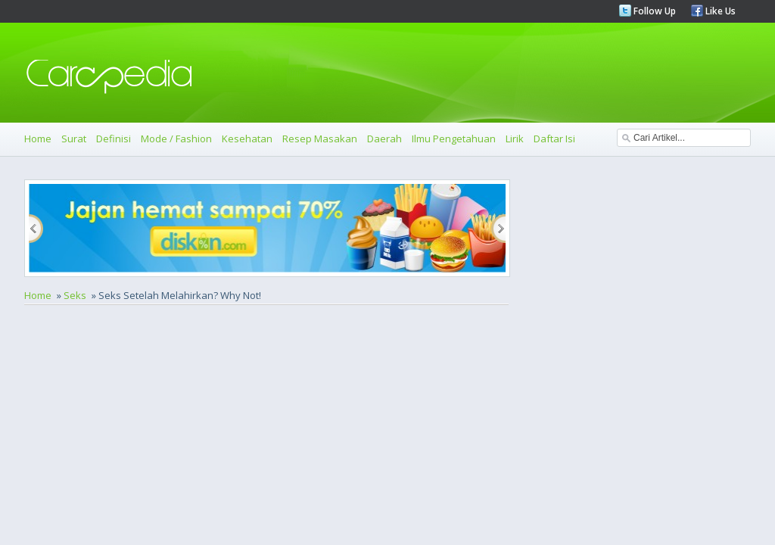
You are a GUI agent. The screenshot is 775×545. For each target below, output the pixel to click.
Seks (75, 295)
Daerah (384, 138)
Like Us (719, 11)
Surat (73, 138)
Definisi (113, 138)
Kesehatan (247, 138)
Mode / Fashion (176, 138)
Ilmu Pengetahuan (454, 138)
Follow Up (653, 11)
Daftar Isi (554, 138)
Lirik (515, 138)
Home (37, 138)
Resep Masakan (319, 138)
